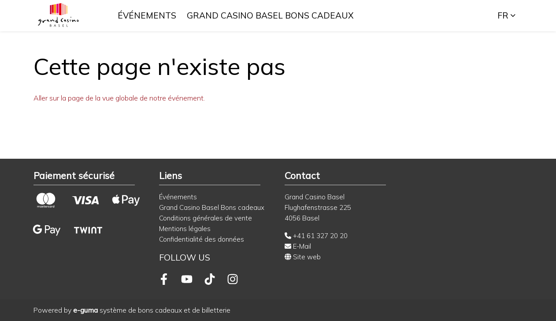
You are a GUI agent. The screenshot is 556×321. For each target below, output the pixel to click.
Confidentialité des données (201, 239)
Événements (147, 15)
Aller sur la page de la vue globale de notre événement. (119, 97)
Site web (303, 257)
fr (502, 15)
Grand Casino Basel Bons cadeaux (270, 15)
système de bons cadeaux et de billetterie (151, 310)
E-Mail (298, 246)
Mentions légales (185, 228)
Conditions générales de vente (205, 218)
